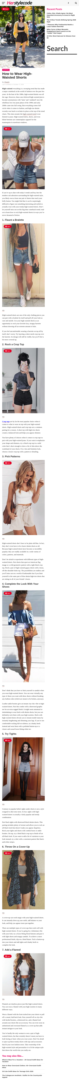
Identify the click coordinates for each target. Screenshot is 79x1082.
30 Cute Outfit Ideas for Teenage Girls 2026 (17, 1071)
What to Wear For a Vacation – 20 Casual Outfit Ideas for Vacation (22, 1060)
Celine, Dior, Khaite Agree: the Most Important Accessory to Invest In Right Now (61, 15)
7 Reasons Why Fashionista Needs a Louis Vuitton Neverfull (60, 25)
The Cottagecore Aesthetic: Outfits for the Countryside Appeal (22, 1076)
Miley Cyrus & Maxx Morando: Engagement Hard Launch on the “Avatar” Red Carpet (59, 31)
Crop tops (6, 421)
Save (5, 9)
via (3, 310)
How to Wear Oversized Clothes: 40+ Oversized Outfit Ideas (21, 1066)
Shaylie (6, 82)
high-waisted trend (29, 114)
